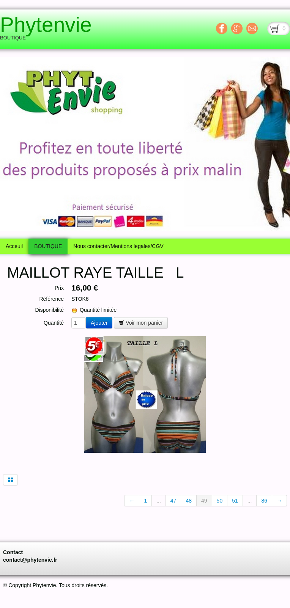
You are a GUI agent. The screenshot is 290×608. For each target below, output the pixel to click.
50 (220, 501)
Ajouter (99, 323)
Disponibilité (49, 310)
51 (235, 501)
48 (189, 501)
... (158, 501)
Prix (59, 288)
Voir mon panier (141, 323)
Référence (51, 299)
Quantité (54, 323)
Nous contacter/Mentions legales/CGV (118, 246)
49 (204, 501)
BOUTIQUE (48, 246)
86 (264, 501)
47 (173, 501)
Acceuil (14, 246)
